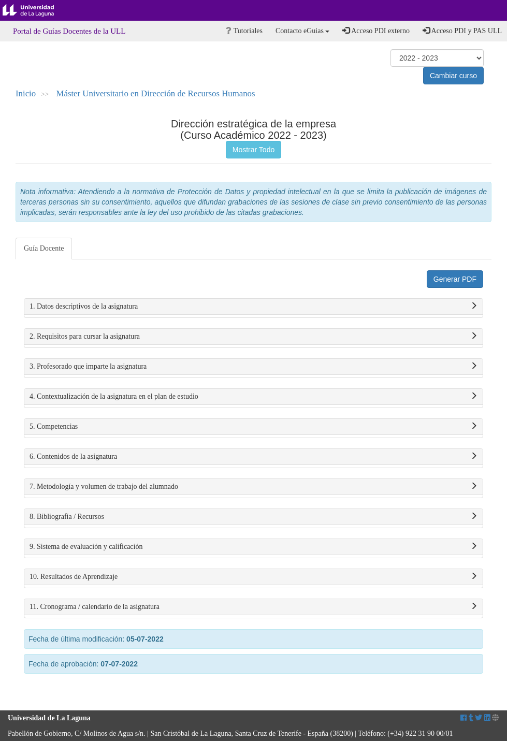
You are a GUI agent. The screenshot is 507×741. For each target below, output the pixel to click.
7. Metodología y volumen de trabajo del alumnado (253, 487)
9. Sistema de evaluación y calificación (253, 547)
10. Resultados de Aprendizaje (253, 577)
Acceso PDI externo (375, 30)
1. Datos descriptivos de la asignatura (253, 306)
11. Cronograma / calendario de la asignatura (253, 607)
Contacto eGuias (302, 31)
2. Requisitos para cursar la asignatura (253, 336)
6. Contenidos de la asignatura (253, 457)
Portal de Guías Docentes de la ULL (69, 31)
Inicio (26, 93)
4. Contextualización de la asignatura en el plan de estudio (253, 396)
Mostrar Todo (253, 150)
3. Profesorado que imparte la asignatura (253, 366)
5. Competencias (253, 427)
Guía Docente (44, 248)
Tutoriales (244, 31)
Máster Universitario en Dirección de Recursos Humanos (155, 93)
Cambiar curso (453, 75)
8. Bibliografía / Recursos (253, 517)
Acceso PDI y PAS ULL (462, 30)
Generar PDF (454, 279)
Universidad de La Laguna (36, 10)
